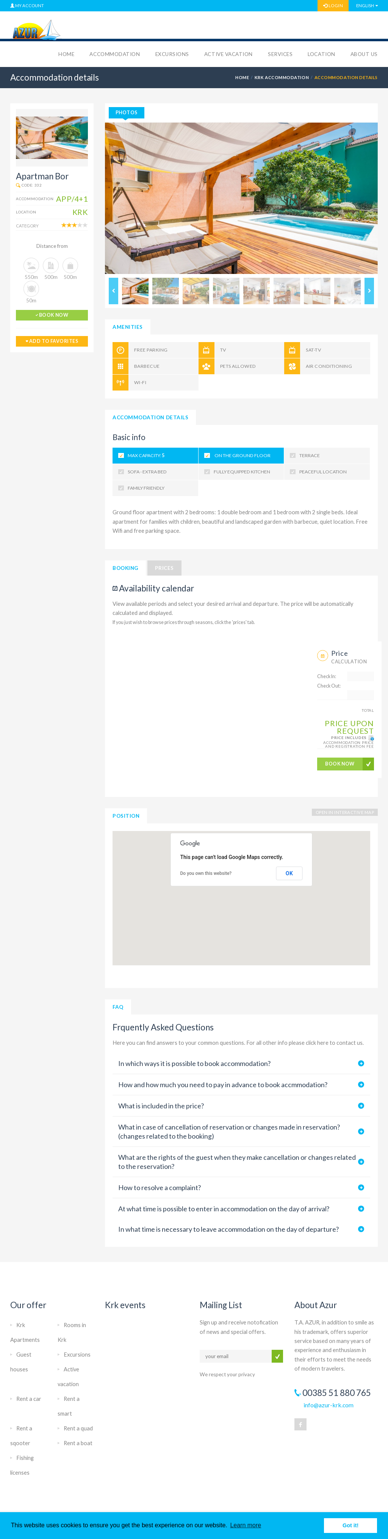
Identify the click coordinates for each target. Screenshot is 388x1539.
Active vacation (228, 54)
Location (321, 54)
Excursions (172, 54)
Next (369, 291)
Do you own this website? (206, 873)
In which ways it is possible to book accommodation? (194, 1063)
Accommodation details (150, 417)
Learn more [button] (245, 1525)
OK (289, 873)
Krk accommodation (282, 77)
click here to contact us (334, 1042)
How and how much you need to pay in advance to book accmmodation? (222, 1084)
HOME (242, 77)
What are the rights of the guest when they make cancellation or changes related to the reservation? (237, 1161)
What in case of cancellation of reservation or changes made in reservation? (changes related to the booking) (229, 1131)
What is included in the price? (161, 1106)
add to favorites (52, 341)
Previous (113, 291)
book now (52, 315)
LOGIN (333, 5)
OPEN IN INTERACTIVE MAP (345, 812)
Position (126, 816)
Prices (164, 568)
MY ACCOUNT (27, 5)
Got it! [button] (350, 1525)
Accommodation (114, 54)
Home (66, 54)
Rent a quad (78, 1428)
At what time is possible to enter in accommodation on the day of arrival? (223, 1208)
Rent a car (28, 1399)
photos (127, 112)
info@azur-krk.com (329, 1404)
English (365, 5)
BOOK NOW (340, 764)
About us (364, 54)
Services (280, 54)
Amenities (128, 327)
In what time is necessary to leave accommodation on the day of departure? (228, 1229)
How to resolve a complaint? (159, 1187)
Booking (125, 568)
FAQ (118, 1007)
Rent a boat (78, 1443)
